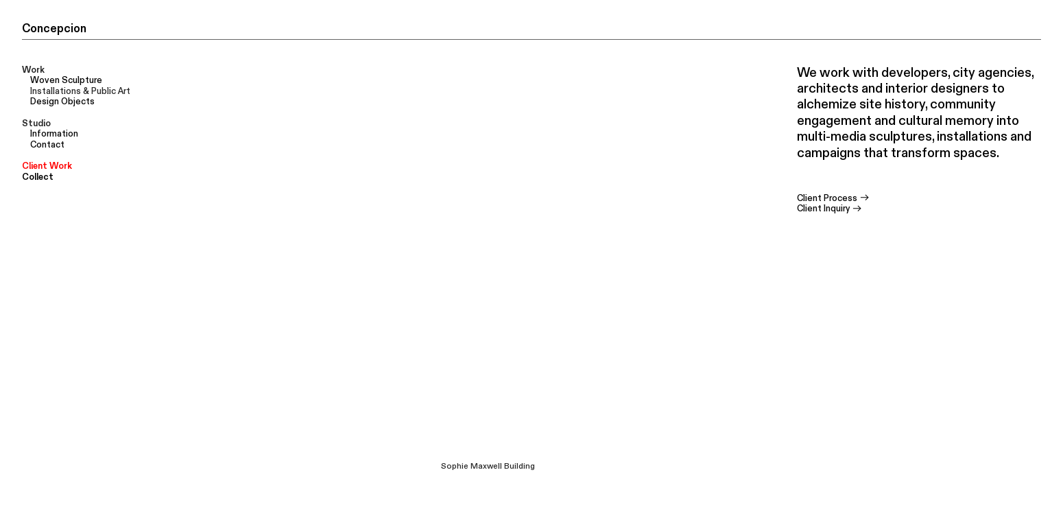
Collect (37, 177)
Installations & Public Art (80, 91)
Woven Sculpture (66, 80)
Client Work (47, 166)
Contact (47, 145)
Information (54, 134)
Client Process (833, 198)
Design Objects (62, 101)
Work (33, 70)
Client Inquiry (830, 208)
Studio (36, 123)
